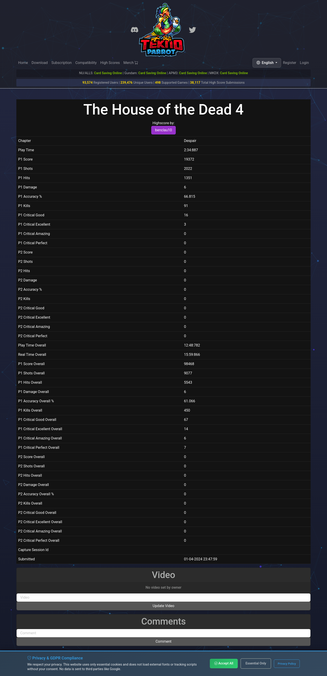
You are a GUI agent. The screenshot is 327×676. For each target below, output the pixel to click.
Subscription (61, 63)
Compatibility (86, 63)
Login (304, 63)
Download (40, 63)
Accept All (223, 663)
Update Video (163, 606)
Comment (163, 641)
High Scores (110, 63)
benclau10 (163, 130)
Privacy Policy (287, 663)
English (265, 63)
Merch (131, 63)
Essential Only (255, 663)
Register (289, 63)
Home (23, 63)
